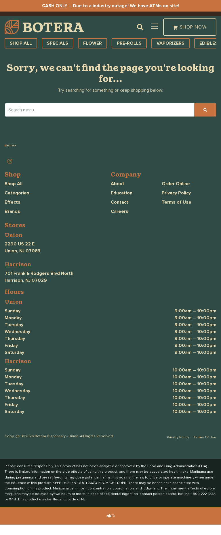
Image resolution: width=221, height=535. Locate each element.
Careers (119, 221)
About (117, 194)
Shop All (13, 194)
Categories (17, 203)
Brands (12, 221)
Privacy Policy (176, 203)
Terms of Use (176, 212)
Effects (12, 212)
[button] (42, 19)
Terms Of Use (205, 447)
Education (121, 203)
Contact (119, 212)
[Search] (205, 120)
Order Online (176, 194)
